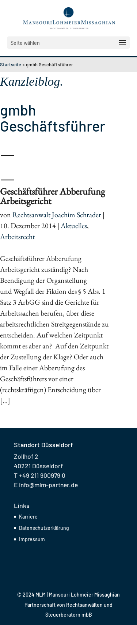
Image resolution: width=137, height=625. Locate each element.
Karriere (28, 516)
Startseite (10, 64)
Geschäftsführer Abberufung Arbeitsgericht (52, 196)
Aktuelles (74, 225)
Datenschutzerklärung (44, 528)
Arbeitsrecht (17, 236)
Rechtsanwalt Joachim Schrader (56, 214)
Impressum (32, 539)
